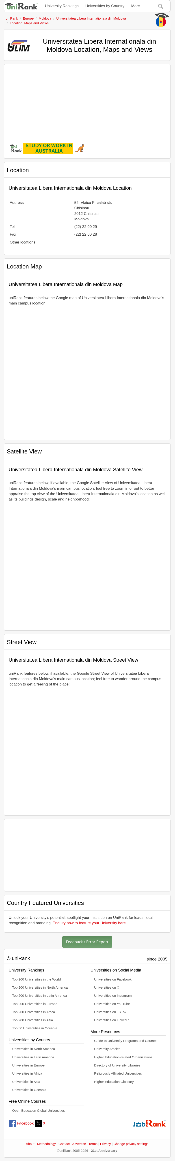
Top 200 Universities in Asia (32, 1020)
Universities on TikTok (110, 1012)
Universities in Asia (26, 1082)
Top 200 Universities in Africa (33, 1012)
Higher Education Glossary (114, 1082)
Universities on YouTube (112, 1004)
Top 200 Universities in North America (40, 987)
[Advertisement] (87, 100)
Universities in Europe (28, 1065)
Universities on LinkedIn (112, 1020)
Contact (64, 1144)
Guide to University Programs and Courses (125, 1041)
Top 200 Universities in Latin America (39, 995)
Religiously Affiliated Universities (118, 1073)
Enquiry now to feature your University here (89, 923)
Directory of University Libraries (117, 1065)
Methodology (46, 1144)
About (30, 1144)
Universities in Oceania (29, 1090)
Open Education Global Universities (38, 1110)
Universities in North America (33, 1049)
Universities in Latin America (33, 1057)
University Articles (107, 1049)
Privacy (105, 1144)
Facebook (21, 1123)
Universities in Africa (27, 1073)
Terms (93, 1144)
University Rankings (62, 6)
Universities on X (106, 987)
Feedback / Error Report (87, 941)
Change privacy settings (131, 1144)
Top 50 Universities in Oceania (34, 1028)
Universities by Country (105, 6)
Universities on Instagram (113, 995)
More (135, 6)
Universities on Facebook (113, 979)
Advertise (79, 1144)
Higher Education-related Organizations (123, 1057)
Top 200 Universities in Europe (35, 1004)
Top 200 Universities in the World (36, 979)
